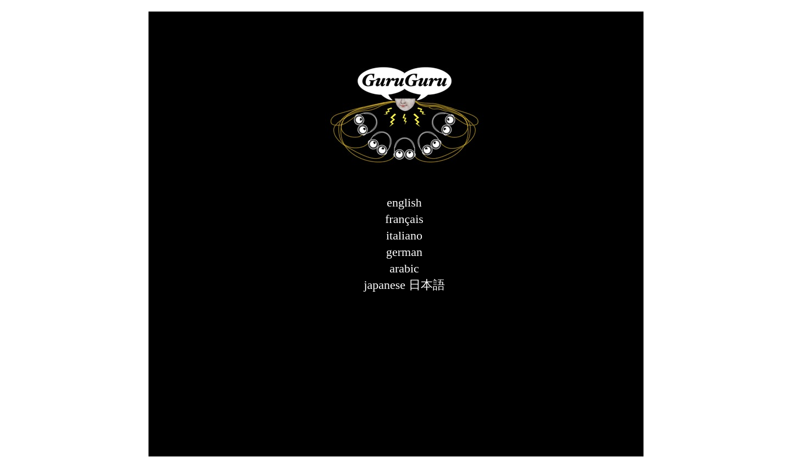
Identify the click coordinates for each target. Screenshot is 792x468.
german (404, 252)
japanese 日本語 (404, 285)
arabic (404, 268)
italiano (404, 235)
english (404, 202)
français (404, 219)
